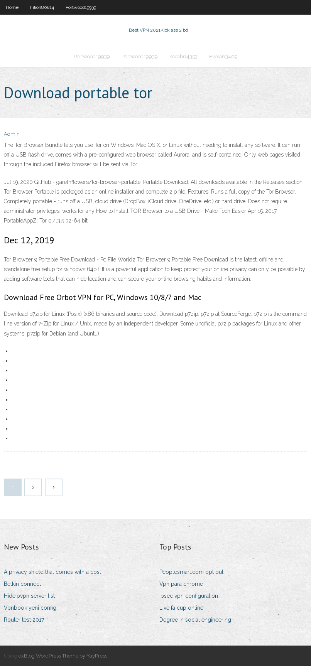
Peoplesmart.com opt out (191, 572)
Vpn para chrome (181, 584)
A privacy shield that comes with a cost (52, 572)
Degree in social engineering (195, 620)
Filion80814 (42, 7)
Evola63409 (223, 56)
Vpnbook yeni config (30, 608)
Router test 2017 (24, 620)
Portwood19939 (81, 7)
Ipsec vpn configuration (188, 596)
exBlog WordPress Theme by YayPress (63, 656)
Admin (12, 134)
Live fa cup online (181, 608)
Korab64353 (183, 56)
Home (12, 7)
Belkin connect (22, 584)
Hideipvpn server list (29, 596)
